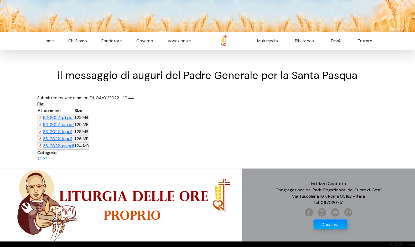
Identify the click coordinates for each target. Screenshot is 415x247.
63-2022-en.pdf (58, 146)
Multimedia (267, 41)
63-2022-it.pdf (57, 138)
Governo (144, 41)
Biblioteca (304, 41)
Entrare (365, 41)
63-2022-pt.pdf (58, 117)
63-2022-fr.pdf (57, 131)
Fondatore (111, 41)
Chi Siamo (77, 41)
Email (334, 41)
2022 (42, 159)
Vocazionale (179, 41)
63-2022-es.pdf (58, 124)
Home (48, 41)
